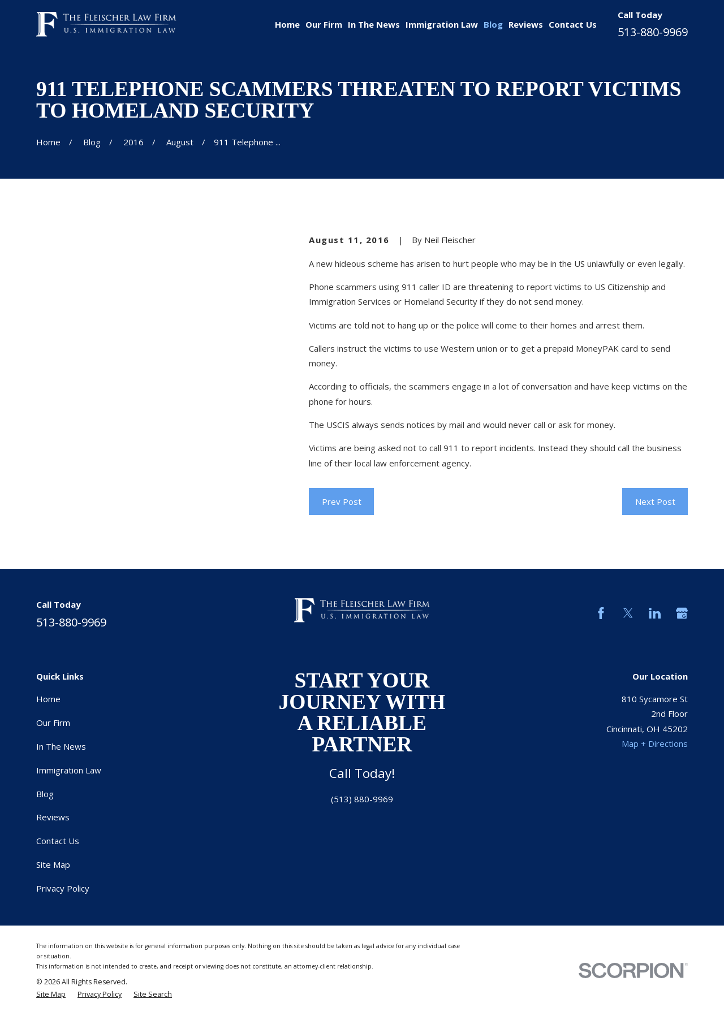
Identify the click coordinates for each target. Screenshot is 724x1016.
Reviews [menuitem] (525, 24)
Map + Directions (655, 743)
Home (48, 698)
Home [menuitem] (287, 24)
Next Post (655, 501)
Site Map (53, 864)
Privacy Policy (62, 888)
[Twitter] (628, 613)
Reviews (53, 817)
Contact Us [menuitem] (573, 24)
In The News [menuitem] (374, 24)
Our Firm (53, 722)
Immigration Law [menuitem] (442, 24)
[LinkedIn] (655, 613)
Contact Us (57, 840)
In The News (61, 746)
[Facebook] (601, 613)
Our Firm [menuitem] (323, 24)
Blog (45, 793)
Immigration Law (68, 770)
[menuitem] (51, 994)
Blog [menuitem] (493, 24)
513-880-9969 (653, 32)
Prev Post (341, 501)
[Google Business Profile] (682, 613)
